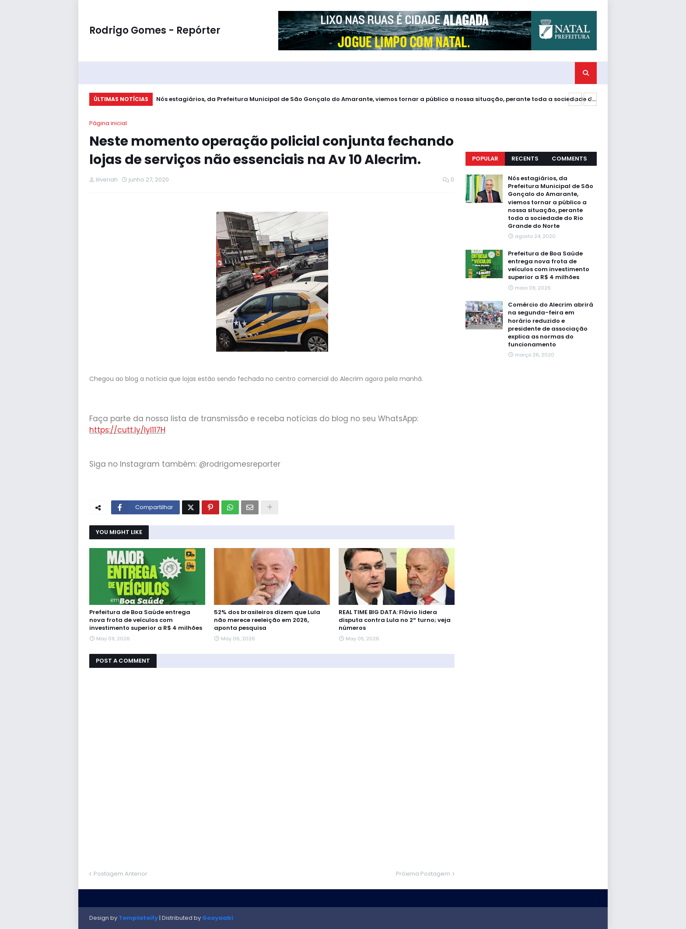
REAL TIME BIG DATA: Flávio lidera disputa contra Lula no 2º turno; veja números (395, 620)
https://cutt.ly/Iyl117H (127, 430)
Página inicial (108, 123)
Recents (525, 158)
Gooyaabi (217, 918)
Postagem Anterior (120, 874)
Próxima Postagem (423, 874)
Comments (569, 158)
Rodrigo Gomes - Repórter (154, 30)
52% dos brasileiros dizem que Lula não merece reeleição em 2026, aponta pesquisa (267, 620)
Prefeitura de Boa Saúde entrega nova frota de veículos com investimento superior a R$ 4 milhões (145, 620)
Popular (485, 158)
